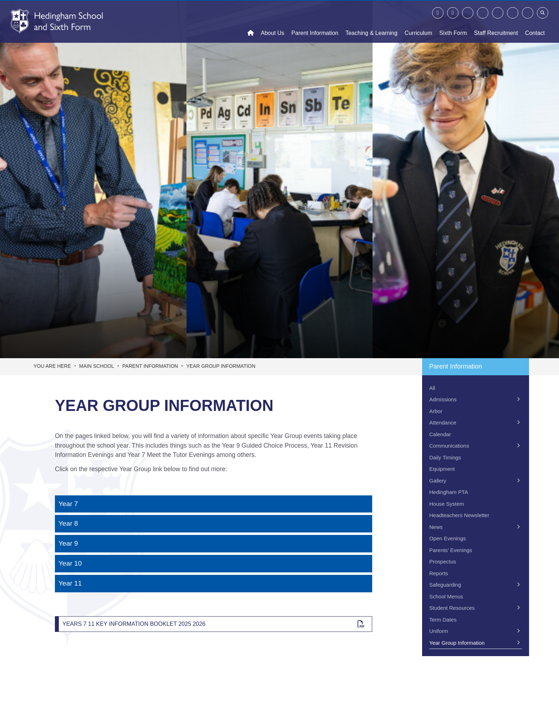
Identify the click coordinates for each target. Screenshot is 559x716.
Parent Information (150, 366)
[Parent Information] (315, 21)
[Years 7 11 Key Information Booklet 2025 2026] (213, 624)
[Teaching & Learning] (371, 21)
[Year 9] (213, 543)
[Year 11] (213, 583)
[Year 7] (213, 504)
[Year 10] (213, 563)
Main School (96, 366)
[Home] (57, 21)
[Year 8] (213, 523)
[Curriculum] (418, 21)
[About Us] (272, 21)
